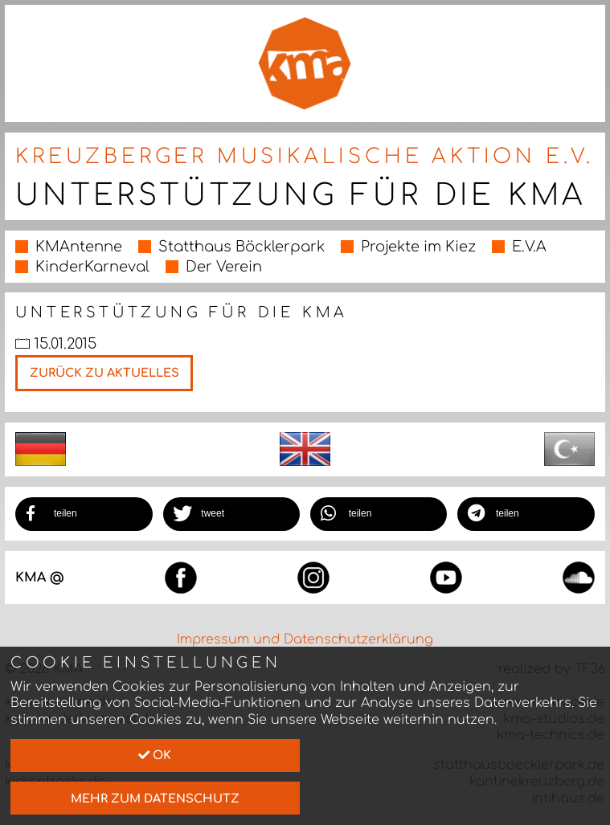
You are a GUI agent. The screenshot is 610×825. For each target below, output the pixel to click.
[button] (84, 514)
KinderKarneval (92, 267)
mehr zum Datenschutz (155, 798)
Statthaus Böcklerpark (241, 247)
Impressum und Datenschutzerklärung (305, 639)
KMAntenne (78, 247)
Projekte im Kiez (418, 247)
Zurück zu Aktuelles (104, 372)
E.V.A (529, 247)
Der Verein (224, 267)
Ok (154, 755)
